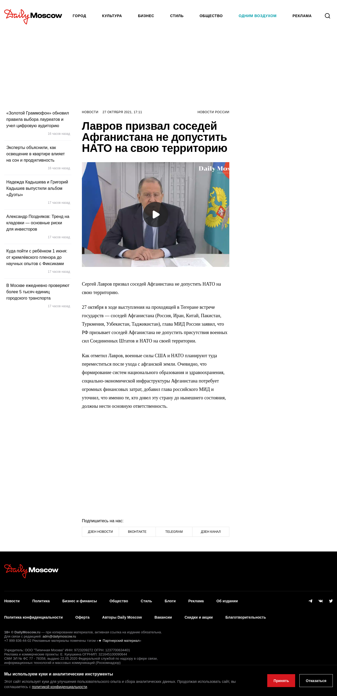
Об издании (227, 601)
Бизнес (146, 16)
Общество (211, 16)
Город (79, 16)
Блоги (170, 601)
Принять (280, 681)
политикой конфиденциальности (60, 687)
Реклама (196, 601)
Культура (112, 16)
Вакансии (163, 616)
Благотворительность (245, 616)
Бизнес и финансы (79, 601)
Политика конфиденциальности (33, 616)
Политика (41, 601)
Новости (90, 112)
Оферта (82, 616)
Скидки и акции (199, 616)
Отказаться (315, 681)
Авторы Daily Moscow (122, 616)
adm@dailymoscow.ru (59, 635)
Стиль (177, 16)
